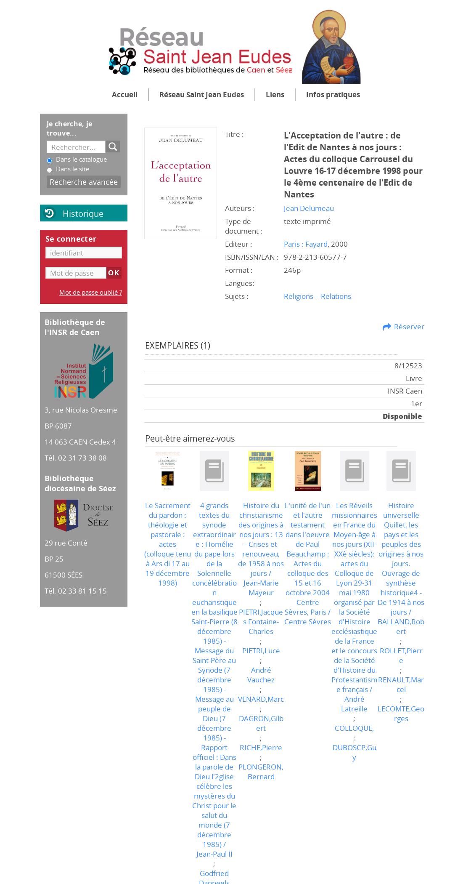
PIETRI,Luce (261, 650)
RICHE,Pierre (261, 747)
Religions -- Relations (317, 296)
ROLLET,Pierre (401, 655)
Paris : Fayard (306, 244)
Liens (275, 94)
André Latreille (354, 704)
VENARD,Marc (261, 699)
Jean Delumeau (309, 208)
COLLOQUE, (354, 728)
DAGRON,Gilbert (261, 723)
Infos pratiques (333, 94)
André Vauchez (261, 674)
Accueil (125, 94)
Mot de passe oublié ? (90, 292)
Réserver (409, 326)
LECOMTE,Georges (401, 713)
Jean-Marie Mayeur (261, 587)
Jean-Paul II (214, 854)
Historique (83, 213)
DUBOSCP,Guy (354, 752)
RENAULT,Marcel (401, 684)
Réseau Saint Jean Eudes (201, 94)
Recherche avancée (84, 181)
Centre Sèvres (307, 621)
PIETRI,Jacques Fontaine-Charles (261, 621)
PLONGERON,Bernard (260, 771)
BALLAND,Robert (401, 626)
